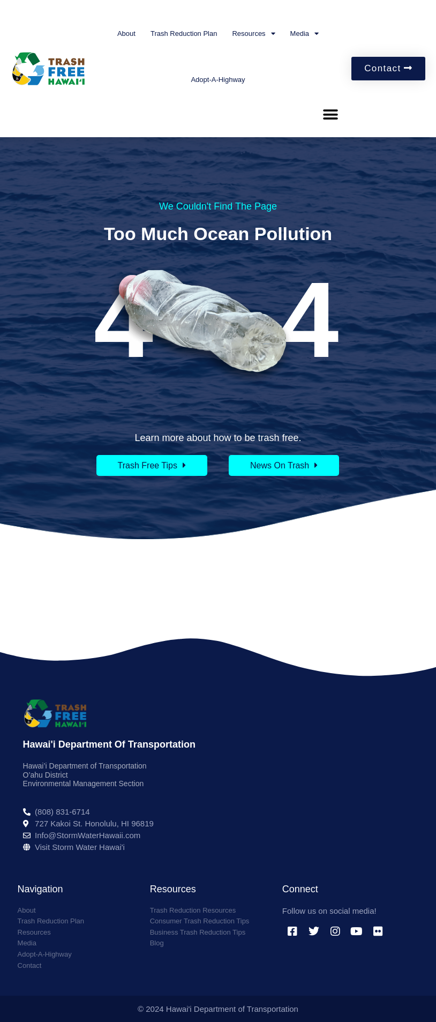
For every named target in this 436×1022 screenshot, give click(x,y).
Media (304, 33)
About (126, 33)
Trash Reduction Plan (184, 33)
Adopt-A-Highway (218, 80)
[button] (330, 114)
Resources (253, 33)
